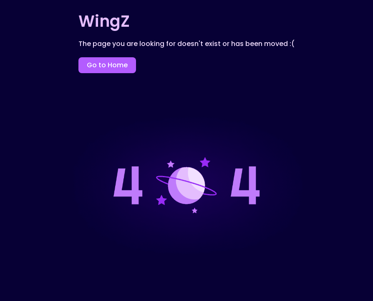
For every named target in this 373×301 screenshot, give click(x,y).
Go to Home (107, 65)
